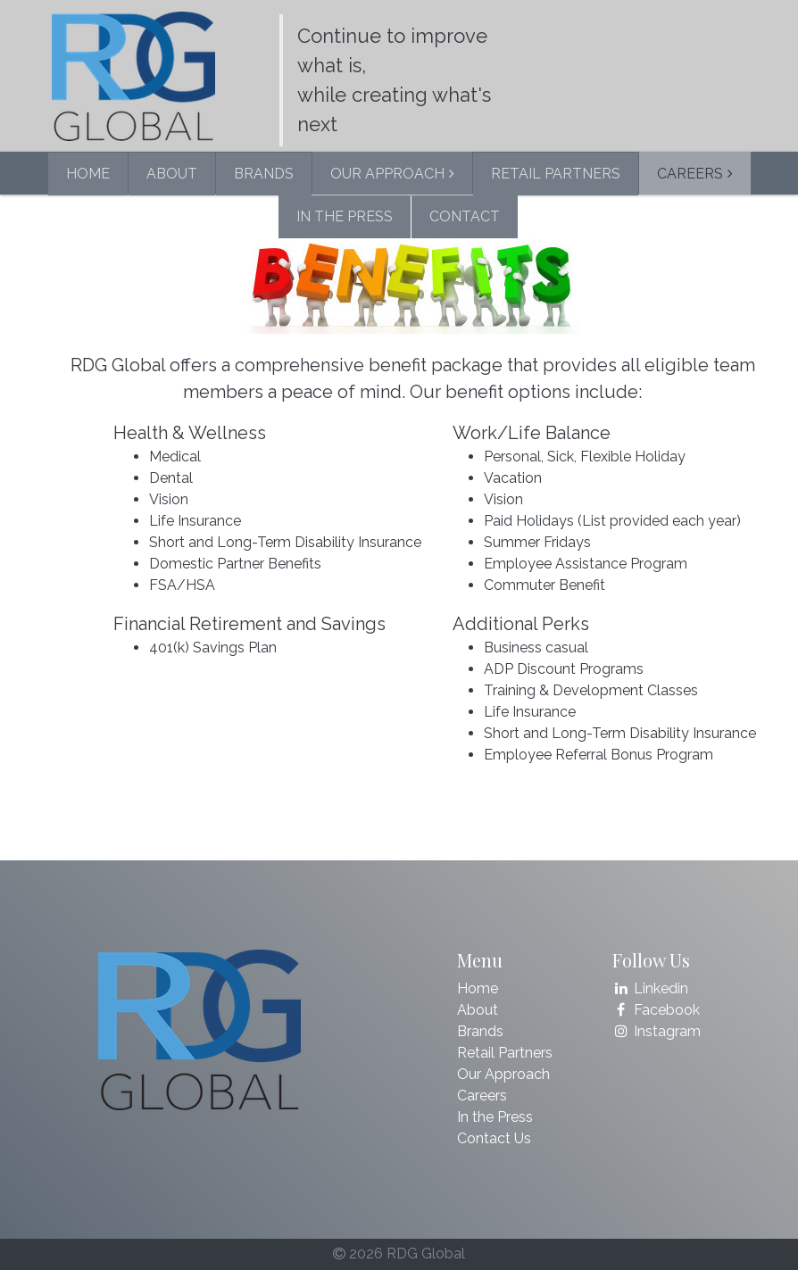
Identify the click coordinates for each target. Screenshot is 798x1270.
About (477, 1009)
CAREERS (690, 173)
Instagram (657, 1031)
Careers (482, 1095)
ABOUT (171, 173)
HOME (88, 173)
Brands (480, 1031)
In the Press (495, 1116)
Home (477, 988)
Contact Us (494, 1138)
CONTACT (464, 216)
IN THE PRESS (344, 216)
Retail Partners (505, 1052)
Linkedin (650, 988)
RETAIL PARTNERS (555, 173)
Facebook (656, 1009)
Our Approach (503, 1074)
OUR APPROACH (387, 173)
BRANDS (264, 173)
